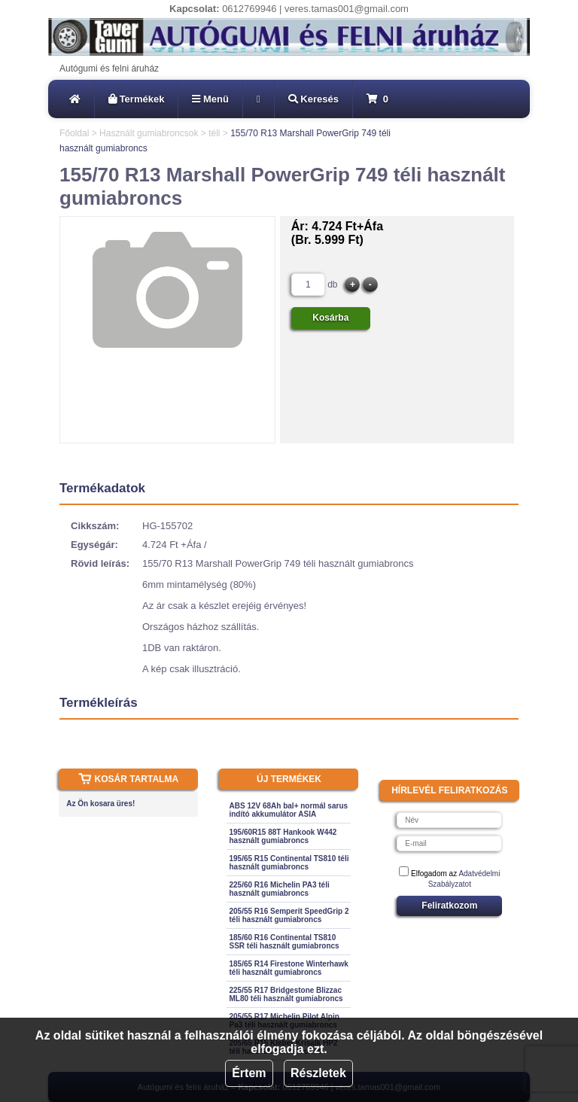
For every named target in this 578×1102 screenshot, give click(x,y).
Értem (249, 1073)
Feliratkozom (449, 905)
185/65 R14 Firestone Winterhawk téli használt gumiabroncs (288, 968)
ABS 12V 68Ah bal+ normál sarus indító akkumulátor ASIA (288, 810)
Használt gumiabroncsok (148, 133)
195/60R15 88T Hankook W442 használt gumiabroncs (282, 836)
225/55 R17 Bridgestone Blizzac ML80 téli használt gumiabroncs (285, 994)
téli (214, 133)
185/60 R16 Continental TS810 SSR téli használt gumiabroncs (284, 941)
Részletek (318, 1073)
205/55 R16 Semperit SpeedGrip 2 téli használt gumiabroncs (288, 915)
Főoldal (74, 133)
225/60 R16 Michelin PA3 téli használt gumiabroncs (279, 889)
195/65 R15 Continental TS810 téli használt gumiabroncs (288, 862)
